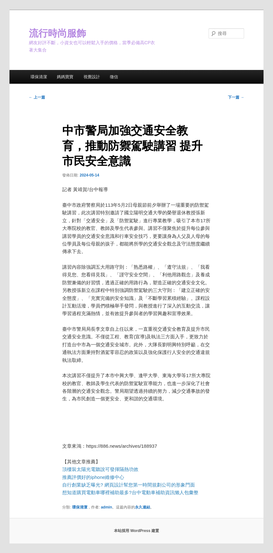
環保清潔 (38, 76)
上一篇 (37, 97)
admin (106, 507)
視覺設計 (91, 76)
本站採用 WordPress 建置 (136, 531)
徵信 (114, 76)
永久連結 (142, 507)
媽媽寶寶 (65, 76)
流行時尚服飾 (57, 33)
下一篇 (236, 97)
